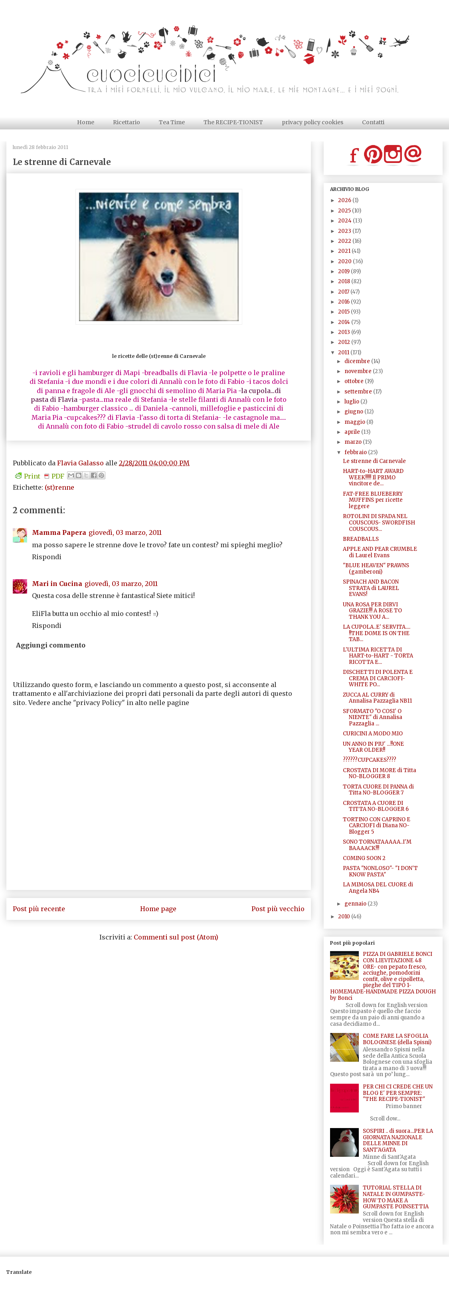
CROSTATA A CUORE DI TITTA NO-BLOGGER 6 (376, 806)
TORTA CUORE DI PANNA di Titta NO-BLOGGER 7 (378, 790)
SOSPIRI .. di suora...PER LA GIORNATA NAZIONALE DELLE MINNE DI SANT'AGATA (398, 1140)
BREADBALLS (361, 539)
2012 (344, 342)
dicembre (357, 361)
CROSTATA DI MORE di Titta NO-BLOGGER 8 (379, 773)
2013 (344, 332)
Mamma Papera (59, 532)
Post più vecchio (278, 909)
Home (85, 122)
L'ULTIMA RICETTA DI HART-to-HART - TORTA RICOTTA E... (378, 655)
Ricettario (126, 122)
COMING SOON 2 (364, 858)
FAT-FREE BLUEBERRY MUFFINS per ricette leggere (373, 500)
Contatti (373, 122)
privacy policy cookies (312, 122)
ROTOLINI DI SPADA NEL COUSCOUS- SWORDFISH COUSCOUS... (379, 522)
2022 (345, 241)
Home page (158, 909)
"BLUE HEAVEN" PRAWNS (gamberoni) (376, 568)
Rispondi (46, 557)
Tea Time (172, 122)
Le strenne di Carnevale (374, 461)
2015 (344, 311)
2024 (345, 220)
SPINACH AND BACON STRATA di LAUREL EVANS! (371, 588)
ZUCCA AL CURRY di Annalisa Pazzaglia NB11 (377, 698)
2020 (345, 261)
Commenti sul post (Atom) (176, 937)
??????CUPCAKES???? (369, 760)
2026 (345, 200)
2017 (344, 291)
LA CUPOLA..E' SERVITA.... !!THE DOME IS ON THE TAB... (376, 633)
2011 (344, 352)
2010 (344, 916)
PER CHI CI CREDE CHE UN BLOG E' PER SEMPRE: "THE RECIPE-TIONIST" (398, 1092)
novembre (358, 371)
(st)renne (59, 487)
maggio (355, 422)
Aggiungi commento (50, 645)
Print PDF (39, 476)
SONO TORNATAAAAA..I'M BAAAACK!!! (377, 845)
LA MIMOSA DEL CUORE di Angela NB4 (378, 887)
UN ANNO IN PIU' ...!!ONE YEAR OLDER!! (373, 747)
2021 (345, 251)
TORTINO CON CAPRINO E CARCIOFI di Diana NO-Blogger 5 (376, 825)
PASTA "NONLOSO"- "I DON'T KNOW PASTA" (380, 871)
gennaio (356, 903)
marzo (353, 442)
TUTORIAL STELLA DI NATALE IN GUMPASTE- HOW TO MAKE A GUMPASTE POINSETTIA (396, 1197)
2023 (345, 231)
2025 (345, 210)
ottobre (354, 381)
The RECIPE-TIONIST (233, 122)
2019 (344, 271)
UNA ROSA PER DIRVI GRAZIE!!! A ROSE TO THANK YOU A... (372, 610)
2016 (344, 301)
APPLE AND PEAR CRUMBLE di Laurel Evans (380, 552)
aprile (352, 432)
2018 (344, 281)
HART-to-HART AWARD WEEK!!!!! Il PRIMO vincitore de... (373, 477)
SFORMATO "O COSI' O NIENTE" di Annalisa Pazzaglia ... (372, 717)
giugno (354, 411)
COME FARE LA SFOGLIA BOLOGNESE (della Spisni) (397, 1039)
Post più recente (39, 909)
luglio (352, 401)
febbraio (356, 452)
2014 (344, 322)
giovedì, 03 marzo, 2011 (125, 532)
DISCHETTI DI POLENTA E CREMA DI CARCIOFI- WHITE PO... (378, 678)
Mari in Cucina (57, 584)
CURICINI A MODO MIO (373, 733)
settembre (358, 391)
